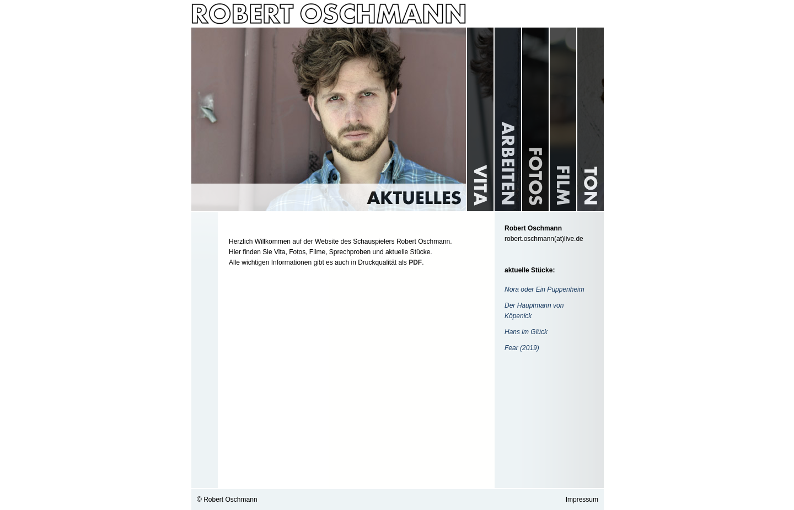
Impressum (582, 499)
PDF (415, 262)
